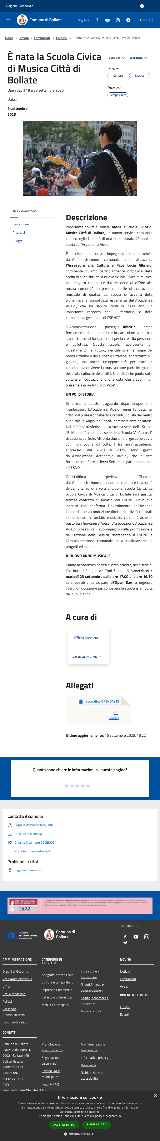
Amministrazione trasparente (93, 1047)
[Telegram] (126, 20)
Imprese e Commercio (57, 989)
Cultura (61, 37)
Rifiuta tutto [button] (97, 1124)
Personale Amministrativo (13, 1011)
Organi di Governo (15, 971)
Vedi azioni (138, 57)
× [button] (155, 1095)
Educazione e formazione (90, 974)
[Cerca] (151, 19)
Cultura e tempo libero (57, 982)
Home (9, 37)
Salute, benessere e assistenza (95, 1000)
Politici (7, 1001)
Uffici (6, 986)
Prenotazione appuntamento (52, 1047)
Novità (24, 37)
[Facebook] (95, 20)
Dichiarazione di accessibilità (92, 1075)
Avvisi (124, 986)
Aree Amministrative (17, 978)
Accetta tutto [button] (64, 1124)
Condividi (117, 57)
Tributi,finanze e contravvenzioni (92, 987)
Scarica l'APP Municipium (51, 1073)
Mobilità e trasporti (55, 1004)
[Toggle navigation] (8, 19)
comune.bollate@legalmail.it (23, 1090)
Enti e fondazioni (14, 993)
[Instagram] (116, 20)
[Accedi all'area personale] (142, 6)
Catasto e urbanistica (57, 997)
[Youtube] (106, 20)
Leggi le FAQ (50, 1084)
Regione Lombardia (19, 5)
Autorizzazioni (91, 1011)
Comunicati (42, 37)
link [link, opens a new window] (120, 1116)
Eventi (124, 1014)
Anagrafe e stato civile (57, 974)
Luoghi (125, 1006)
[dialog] (80, 1116)
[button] (80, 1134)
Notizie (125, 971)
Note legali (88, 1065)
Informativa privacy (94, 1057)
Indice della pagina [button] (24, 211)
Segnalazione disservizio (51, 1060)
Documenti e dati (14, 1022)
